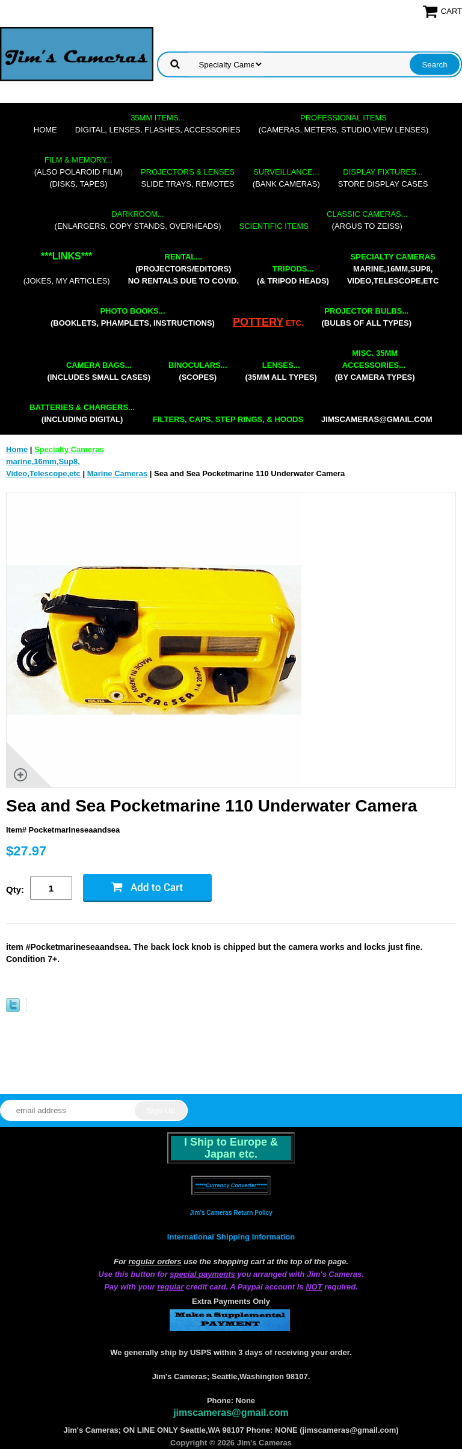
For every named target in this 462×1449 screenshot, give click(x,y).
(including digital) (82, 413)
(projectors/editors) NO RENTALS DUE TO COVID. (183, 268)
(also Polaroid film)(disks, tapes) (78, 171)
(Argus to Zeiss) (367, 220)
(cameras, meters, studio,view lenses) (343, 123)
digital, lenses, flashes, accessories (158, 123)
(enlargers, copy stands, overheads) (138, 220)
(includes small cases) (98, 371)
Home (45, 129)
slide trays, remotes (188, 177)
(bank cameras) (286, 177)
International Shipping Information (231, 1236)
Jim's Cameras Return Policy (230, 1212)
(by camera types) (375, 365)
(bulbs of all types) (367, 316)
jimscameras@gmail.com (377, 419)
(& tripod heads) (293, 274)
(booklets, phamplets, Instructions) (133, 316)
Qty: (15, 889)
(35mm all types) (281, 371)
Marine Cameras (117, 473)
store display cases (383, 177)
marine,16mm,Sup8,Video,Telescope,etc (393, 268)
